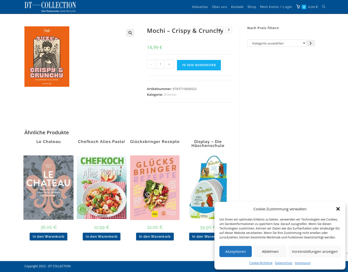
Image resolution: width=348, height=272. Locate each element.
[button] (338, 208)
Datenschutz (283, 263)
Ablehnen (270, 251)
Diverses (170, 94)
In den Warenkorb (199, 65)
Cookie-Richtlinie (260, 263)
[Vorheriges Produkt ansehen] (219, 29)
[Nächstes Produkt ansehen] (228, 29)
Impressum (303, 263)
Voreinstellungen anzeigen (315, 251)
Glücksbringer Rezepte (155, 142)
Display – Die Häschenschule (208, 144)
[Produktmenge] (160, 64)
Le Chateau (48, 142)
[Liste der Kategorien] (276, 43)
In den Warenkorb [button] (48, 236)
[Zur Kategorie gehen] (310, 43)
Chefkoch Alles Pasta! (101, 142)
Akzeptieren (235, 251)
